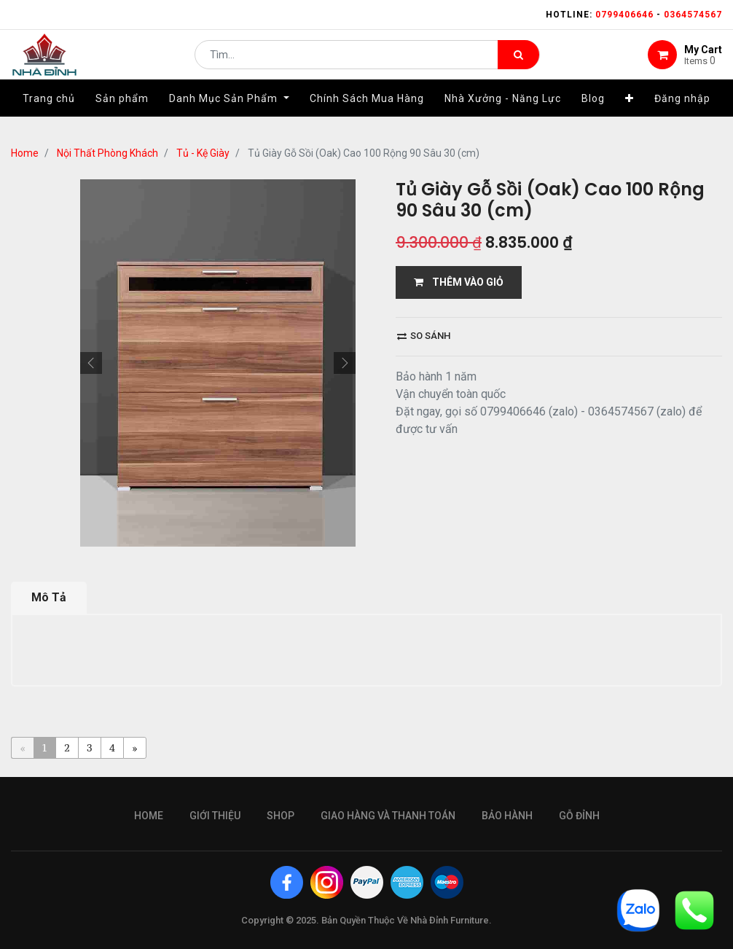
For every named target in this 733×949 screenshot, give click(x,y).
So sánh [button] (423, 335)
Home (25, 153)
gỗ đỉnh (579, 815)
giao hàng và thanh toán (388, 815)
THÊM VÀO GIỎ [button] (458, 282)
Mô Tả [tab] (48, 597)
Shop (280, 815)
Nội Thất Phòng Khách (107, 153)
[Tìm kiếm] (518, 62)
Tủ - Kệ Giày (203, 153)
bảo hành (507, 815)
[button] (629, 114)
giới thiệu (214, 815)
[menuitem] (49, 114)
